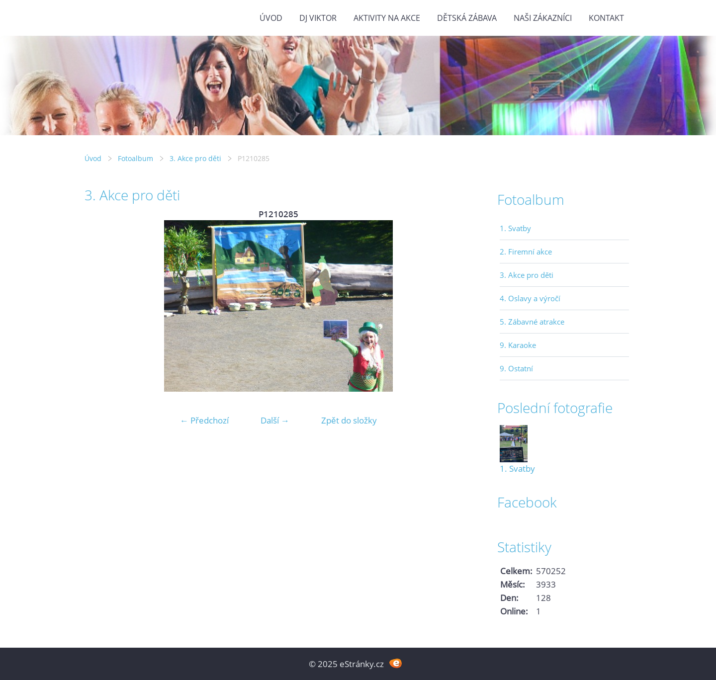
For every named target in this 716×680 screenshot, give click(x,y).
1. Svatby (515, 228)
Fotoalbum (135, 158)
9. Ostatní (516, 368)
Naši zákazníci (543, 17)
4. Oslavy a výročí (530, 298)
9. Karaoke (518, 345)
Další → (275, 420)
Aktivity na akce (387, 17)
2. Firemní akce (526, 251)
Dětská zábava (467, 17)
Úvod (271, 17)
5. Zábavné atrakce (532, 322)
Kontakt (606, 17)
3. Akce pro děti (195, 158)
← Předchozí (204, 420)
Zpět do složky (349, 420)
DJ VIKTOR (318, 17)
